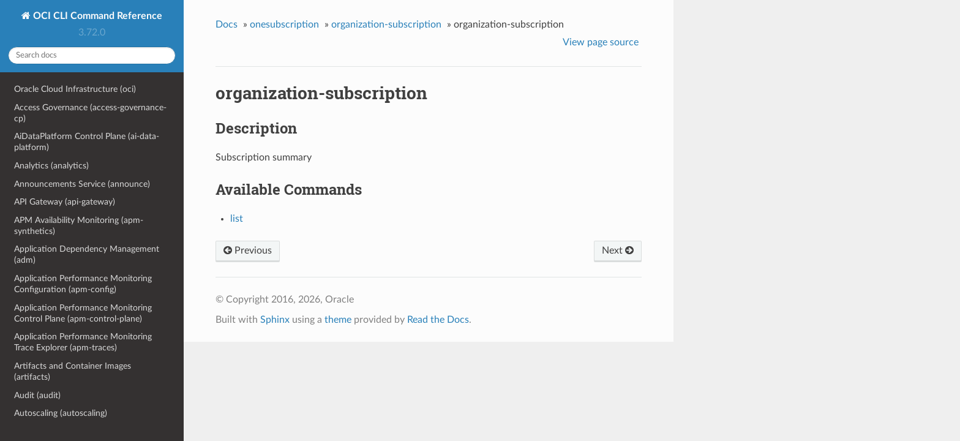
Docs (227, 24)
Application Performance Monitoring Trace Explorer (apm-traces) (83, 342)
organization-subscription (386, 24)
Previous (247, 250)
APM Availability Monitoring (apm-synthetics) (78, 226)
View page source (601, 42)
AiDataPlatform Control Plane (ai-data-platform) (86, 142)
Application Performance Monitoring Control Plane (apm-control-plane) (83, 313)
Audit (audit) (37, 395)
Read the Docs (438, 320)
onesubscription (284, 24)
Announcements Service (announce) (82, 184)
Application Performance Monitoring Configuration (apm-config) (83, 284)
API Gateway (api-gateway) (64, 201)
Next (618, 250)
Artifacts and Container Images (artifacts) (72, 371)
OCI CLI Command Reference (96, 16)
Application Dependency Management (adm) (86, 254)
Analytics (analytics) (51, 165)
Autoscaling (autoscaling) (60, 413)
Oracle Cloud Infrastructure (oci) (75, 89)
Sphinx (275, 320)
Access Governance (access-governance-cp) (90, 113)
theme (337, 320)
